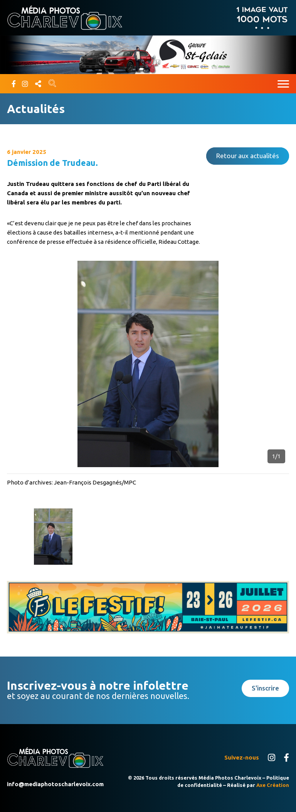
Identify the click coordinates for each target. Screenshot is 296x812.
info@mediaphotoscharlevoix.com (55, 784)
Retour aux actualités (247, 155)
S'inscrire (265, 688)
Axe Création (272, 785)
